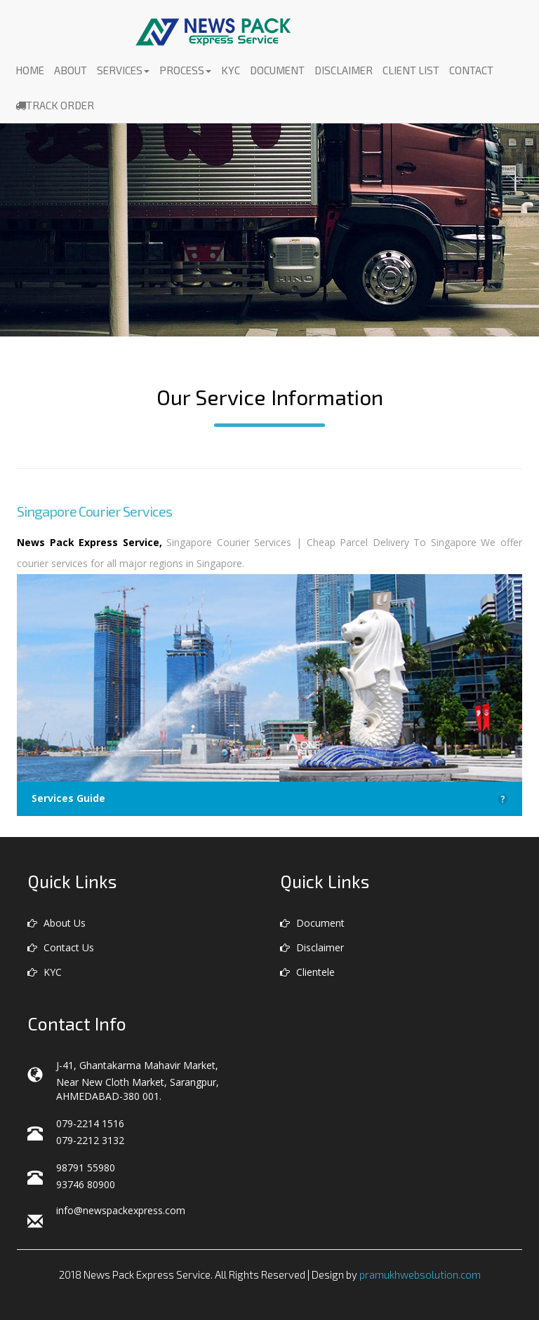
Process (185, 70)
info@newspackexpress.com (120, 1210)
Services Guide (269, 798)
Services (123, 70)
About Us (56, 923)
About (70, 70)
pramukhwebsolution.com (420, 1274)
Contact (471, 70)
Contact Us (60, 947)
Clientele (307, 972)
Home (29, 70)
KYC (230, 70)
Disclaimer (343, 70)
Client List (410, 70)
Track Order (54, 105)
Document (277, 70)
